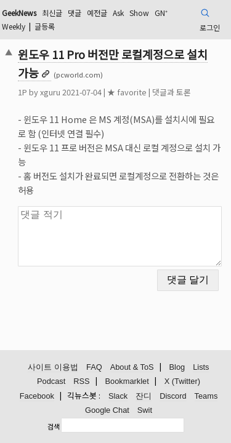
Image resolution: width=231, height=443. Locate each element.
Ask (118, 12)
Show (139, 12)
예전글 (97, 12)
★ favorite (127, 92)
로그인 (210, 27)
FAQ (94, 367)
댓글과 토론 (171, 92)
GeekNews (19, 12)
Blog (177, 367)
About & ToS (132, 367)
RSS (81, 381)
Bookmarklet (127, 381)
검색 (53, 426)
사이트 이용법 (53, 367)
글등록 (44, 26)
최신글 (52, 12)
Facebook (37, 396)
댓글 (74, 12)
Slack (118, 396)
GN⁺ (161, 12)
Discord (173, 396)
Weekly (13, 26)
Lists (201, 367)
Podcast (51, 381)
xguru (50, 92)
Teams (206, 396)
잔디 (144, 396)
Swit (144, 410)
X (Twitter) (182, 381)
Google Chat (107, 410)
